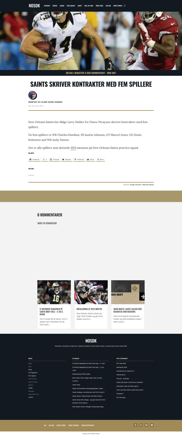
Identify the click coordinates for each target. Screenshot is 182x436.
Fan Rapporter (32, 373)
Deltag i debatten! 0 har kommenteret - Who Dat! (91, 73)
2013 (73, 148)
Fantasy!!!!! (120, 393)
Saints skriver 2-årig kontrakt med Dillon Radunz (87, 396)
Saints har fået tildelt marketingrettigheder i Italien (87, 388)
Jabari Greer (76, 385)
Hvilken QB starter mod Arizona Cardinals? (130, 382)
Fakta (30, 369)
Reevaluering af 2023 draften (89, 308)
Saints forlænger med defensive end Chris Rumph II (88, 392)
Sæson (62, 5)
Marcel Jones (148, 185)
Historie (30, 385)
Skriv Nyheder (73, 425)
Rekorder (31, 391)
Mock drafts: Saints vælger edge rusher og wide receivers (128, 310)
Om (45, 425)
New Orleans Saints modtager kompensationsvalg (87, 407)
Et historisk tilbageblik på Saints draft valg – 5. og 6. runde (51, 311)
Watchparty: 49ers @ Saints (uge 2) (128, 386)
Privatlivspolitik (87, 425)
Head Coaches (32, 382)
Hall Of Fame (88, 5)
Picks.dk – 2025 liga (123, 378)
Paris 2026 (99, 5)
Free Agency (71, 5)
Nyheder (47, 5)
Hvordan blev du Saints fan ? (125, 371)
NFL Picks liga (121, 397)
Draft (80, 5)
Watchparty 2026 (122, 367)
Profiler (30, 388)
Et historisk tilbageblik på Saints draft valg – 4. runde (88, 363)
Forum (54, 5)
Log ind (108, 5)
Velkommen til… (122, 375)
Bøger (30, 363)
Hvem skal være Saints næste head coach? (130, 390)
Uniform (30, 397)
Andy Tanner (135, 185)
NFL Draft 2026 (121, 363)
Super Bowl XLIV (33, 394)
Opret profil (117, 5)
